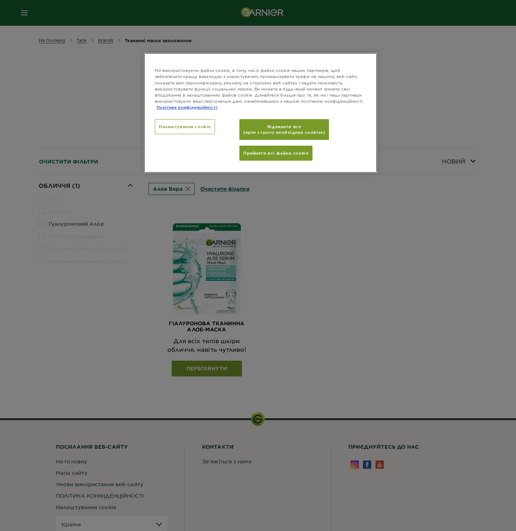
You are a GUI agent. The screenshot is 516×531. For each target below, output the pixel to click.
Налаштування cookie (185, 126)
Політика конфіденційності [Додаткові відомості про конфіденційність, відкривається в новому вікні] (187, 106)
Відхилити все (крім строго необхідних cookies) (284, 129)
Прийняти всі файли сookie (276, 152)
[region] (260, 112)
